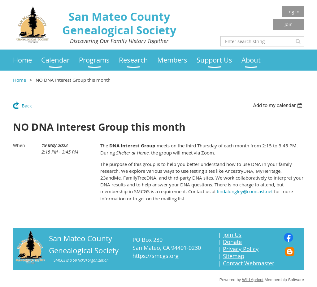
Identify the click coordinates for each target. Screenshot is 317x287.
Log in (292, 11)
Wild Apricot (252, 279)
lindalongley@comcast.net (245, 191)
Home (19, 80)
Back (27, 105)
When (19, 145)
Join (288, 24)
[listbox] (278, 105)
